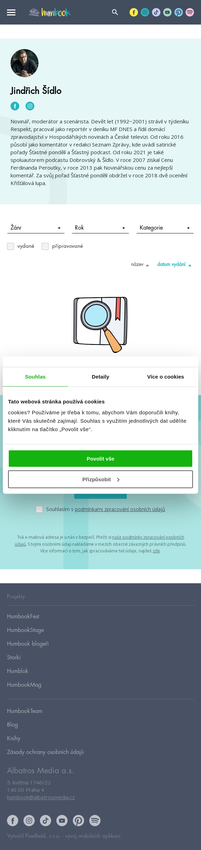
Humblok (17, 671)
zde (156, 551)
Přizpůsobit (100, 479)
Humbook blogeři (28, 644)
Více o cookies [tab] (165, 376)
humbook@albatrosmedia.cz (41, 797)
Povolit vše (100, 459)
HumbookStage (25, 630)
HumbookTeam (24, 711)
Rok (100, 228)
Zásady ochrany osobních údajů (45, 752)
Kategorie (165, 228)
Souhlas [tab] (35, 376)
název (141, 265)
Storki (14, 657)
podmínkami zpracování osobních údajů (120, 509)
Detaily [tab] (100, 376)
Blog (12, 725)
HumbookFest (23, 616)
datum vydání (175, 265)
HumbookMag (24, 685)
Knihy (13, 738)
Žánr (36, 228)
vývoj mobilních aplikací (92, 836)
